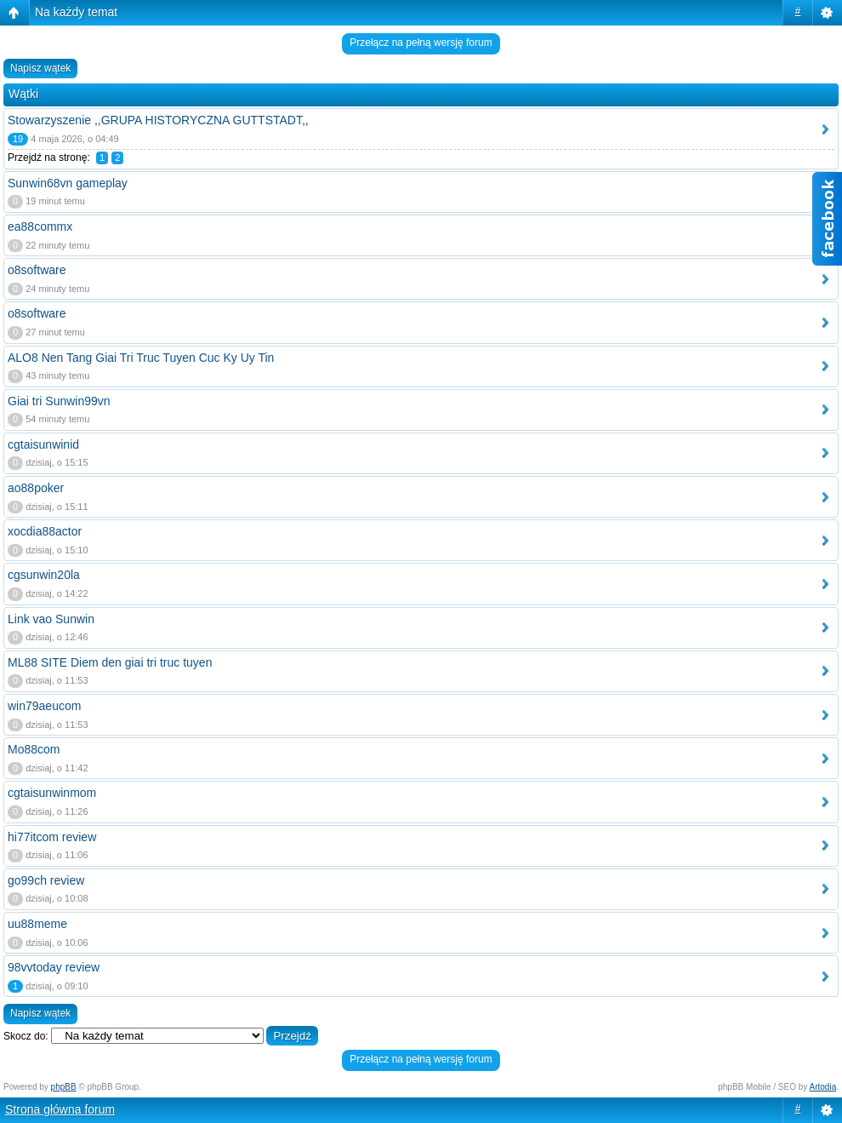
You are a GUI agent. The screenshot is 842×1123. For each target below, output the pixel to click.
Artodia (823, 1086)
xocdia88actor (45, 531)
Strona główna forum (60, 1109)
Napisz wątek (40, 68)
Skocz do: (25, 1036)
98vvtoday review (54, 967)
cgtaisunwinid (43, 444)
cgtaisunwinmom (52, 792)
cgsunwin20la (44, 575)
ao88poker (36, 488)
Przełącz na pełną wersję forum (421, 43)
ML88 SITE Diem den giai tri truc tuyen (110, 662)
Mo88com (34, 749)
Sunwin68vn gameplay (68, 183)
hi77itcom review (52, 837)
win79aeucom (44, 706)
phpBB (64, 1086)
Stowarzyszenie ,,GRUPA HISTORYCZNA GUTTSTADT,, (158, 120)
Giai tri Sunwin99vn (59, 401)
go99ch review (46, 880)
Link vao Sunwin (51, 619)
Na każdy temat (76, 12)
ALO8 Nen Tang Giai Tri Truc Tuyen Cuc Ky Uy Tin (141, 357)
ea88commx (40, 226)
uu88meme (37, 924)
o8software (36, 270)
